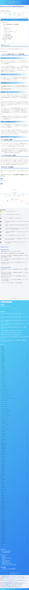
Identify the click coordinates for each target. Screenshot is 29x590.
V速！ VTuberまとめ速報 (6, 551)
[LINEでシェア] (9, 15)
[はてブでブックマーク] (23, 13)
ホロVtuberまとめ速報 (6, 552)
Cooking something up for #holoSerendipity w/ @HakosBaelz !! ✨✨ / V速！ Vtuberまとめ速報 (11, 586)
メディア (5, 27)
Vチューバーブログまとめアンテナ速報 (8, 564)
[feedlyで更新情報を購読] (7, 201)
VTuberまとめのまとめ (6, 560)
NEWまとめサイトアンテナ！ (7, 558)
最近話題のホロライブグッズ (5, 306)
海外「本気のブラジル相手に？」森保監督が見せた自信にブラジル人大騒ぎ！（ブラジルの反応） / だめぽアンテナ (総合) (14, 583)
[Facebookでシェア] (14, 13)
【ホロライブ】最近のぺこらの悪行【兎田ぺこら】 (9, 330)
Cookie (5, 30)
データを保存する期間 (6, 35)
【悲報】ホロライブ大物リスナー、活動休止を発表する (10, 334)
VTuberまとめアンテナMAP (5, 267)
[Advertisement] (14, 291)
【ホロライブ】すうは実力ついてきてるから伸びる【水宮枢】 (11, 313)
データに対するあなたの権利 (8, 37)
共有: (5, 40)
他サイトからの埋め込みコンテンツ (10, 31)
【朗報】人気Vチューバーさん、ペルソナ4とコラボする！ (11, 251)
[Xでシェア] (5, 13)
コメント (5, 25)
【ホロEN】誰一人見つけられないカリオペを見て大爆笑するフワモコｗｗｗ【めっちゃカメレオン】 (14, 263)
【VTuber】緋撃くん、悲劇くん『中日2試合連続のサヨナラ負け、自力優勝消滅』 (14, 270)
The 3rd (3, 559)
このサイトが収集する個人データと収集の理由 (11, 24)
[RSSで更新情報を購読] (21, 201)
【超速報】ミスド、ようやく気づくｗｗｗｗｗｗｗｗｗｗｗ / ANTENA (9, 585)
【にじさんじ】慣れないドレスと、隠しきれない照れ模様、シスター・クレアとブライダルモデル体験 (14, 260)
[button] (19, 15)
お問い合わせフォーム (8, 28)
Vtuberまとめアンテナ (4, 247)
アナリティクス (7, 33)
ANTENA (3, 556)
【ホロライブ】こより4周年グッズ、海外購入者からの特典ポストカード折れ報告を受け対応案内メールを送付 (14, 256)
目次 (14, 19)
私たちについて (5, 22)
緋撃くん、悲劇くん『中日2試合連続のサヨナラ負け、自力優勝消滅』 (13, 253)
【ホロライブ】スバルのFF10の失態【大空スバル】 (9, 332)
